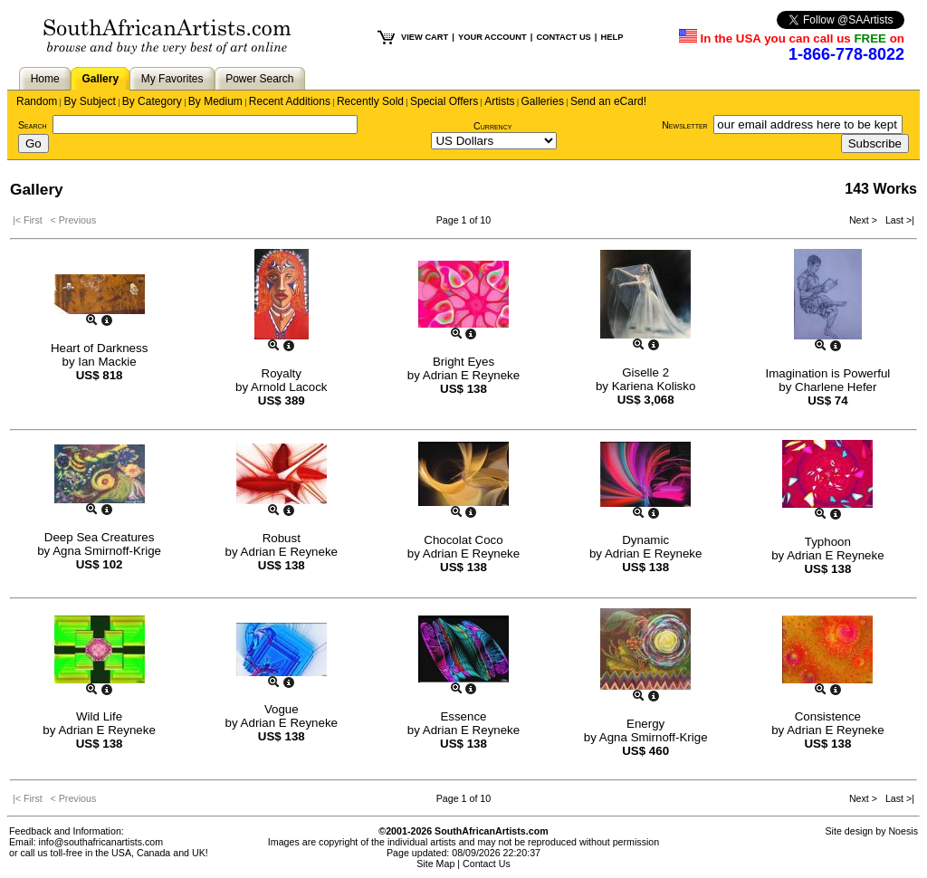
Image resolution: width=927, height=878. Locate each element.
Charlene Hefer (835, 387)
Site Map (435, 863)
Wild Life (99, 716)
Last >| (897, 220)
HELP (611, 37)
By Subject (89, 101)
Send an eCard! (608, 101)
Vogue (281, 709)
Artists (499, 101)
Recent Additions (289, 101)
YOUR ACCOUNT (492, 37)
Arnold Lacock (289, 387)
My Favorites (172, 78)
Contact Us (487, 863)
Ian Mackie (107, 361)
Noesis (903, 831)
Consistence (828, 716)
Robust (282, 538)
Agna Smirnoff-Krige (107, 551)
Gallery (100, 78)
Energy (645, 723)
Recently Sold (370, 101)
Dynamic (645, 540)
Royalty (281, 373)
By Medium (215, 101)
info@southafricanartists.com (101, 841)
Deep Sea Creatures (99, 537)
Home (45, 78)
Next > (864, 220)
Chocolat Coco (463, 540)
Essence (463, 716)
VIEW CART (424, 37)
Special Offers (444, 101)
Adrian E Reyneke (471, 375)
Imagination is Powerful (827, 373)
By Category (152, 101)
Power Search (259, 78)
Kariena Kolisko (654, 386)
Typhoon (828, 542)
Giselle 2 (645, 372)
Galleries (542, 101)
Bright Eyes (463, 361)
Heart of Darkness (99, 348)
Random (36, 101)
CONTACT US (563, 37)
